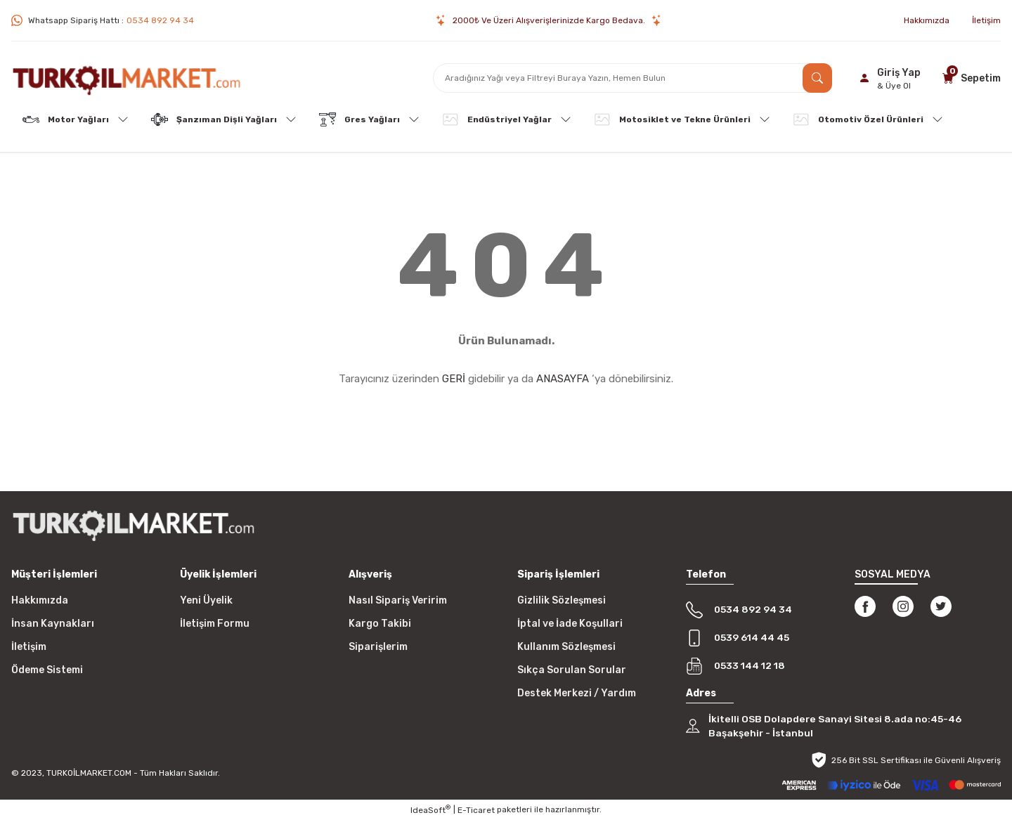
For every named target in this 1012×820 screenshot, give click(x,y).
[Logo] (126, 78)
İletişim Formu (214, 624)
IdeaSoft (430, 810)
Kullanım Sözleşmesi (566, 647)
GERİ (453, 378)
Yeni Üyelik (206, 600)
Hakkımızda (39, 600)
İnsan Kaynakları (52, 624)
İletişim (28, 647)
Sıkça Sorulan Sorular (571, 670)
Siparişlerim (378, 647)
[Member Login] (888, 78)
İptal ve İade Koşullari (570, 624)
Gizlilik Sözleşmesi (561, 600)
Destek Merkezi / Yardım (576, 693)
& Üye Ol (894, 86)
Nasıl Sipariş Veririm (398, 600)
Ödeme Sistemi (47, 670)
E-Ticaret (476, 810)
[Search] (632, 78)
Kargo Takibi (380, 624)
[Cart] (969, 78)
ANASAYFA (562, 378)
